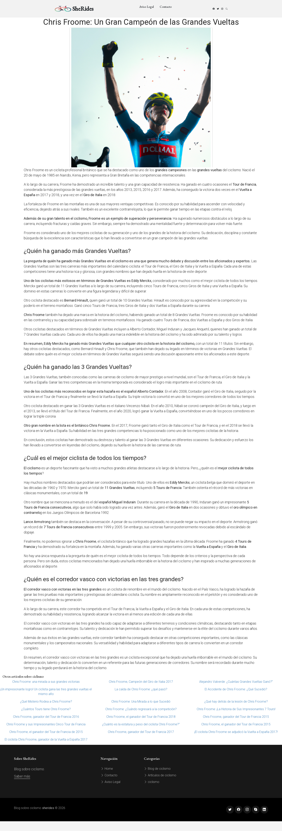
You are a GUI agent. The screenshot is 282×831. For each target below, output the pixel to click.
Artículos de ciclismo (160, 775)
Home (107, 768)
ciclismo (151, 782)
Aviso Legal (146, 7)
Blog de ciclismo (157, 768)
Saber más (22, 776)
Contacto (166, 7)
